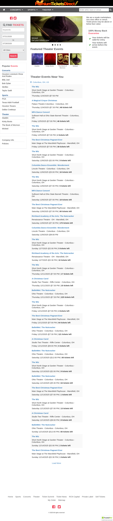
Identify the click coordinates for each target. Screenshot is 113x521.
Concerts (6, 70)
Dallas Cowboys (9, 109)
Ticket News (61, 497)
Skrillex (5, 87)
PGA (4, 99)
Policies (5, 143)
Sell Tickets (100, 497)
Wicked (5, 129)
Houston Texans (9, 106)
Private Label (87, 497)
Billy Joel (6, 80)
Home (10, 497)
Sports (5, 95)
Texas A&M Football (10, 102)
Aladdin (5, 118)
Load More (56, 463)
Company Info (8, 140)
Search (13, 56)
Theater (5, 114)
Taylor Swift (7, 90)
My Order (52, 500)
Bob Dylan (6, 83)
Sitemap (61, 500)
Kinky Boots (7, 121)
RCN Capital (74, 497)
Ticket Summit (48, 497)
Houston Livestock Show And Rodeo (12, 75)
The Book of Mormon (11, 125)
